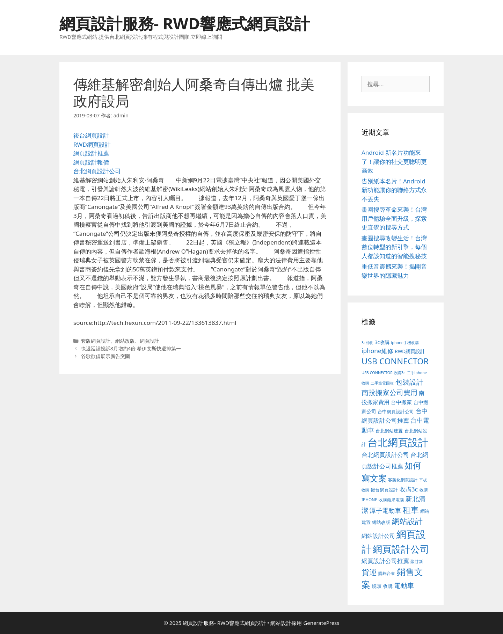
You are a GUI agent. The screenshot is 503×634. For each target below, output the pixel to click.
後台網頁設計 (91, 135)
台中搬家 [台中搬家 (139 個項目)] (401, 402)
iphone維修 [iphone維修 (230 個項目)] (377, 351)
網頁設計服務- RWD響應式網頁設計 (184, 23)
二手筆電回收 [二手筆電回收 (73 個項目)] (382, 383)
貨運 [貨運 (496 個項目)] (369, 572)
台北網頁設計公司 (97, 171)
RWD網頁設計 (92, 144)
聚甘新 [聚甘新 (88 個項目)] (416, 561)
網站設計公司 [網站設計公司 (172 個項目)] (378, 536)
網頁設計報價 (91, 162)
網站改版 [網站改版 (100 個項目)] (381, 522)
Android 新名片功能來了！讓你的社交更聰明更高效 (394, 161)
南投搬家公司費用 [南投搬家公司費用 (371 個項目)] (389, 392)
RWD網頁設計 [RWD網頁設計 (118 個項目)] (410, 351)
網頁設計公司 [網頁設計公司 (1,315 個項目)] (401, 548)
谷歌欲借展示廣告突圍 (105, 356)
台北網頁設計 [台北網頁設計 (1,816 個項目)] (397, 442)
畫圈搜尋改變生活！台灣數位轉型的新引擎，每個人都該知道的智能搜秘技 (394, 247)
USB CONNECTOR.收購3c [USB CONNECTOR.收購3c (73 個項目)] (383, 372)
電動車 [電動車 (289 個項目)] (404, 585)
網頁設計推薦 (91, 153)
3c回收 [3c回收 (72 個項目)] (367, 342)
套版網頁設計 (95, 340)
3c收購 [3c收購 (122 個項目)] (382, 342)
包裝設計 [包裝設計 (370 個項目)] (409, 382)
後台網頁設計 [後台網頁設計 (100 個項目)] (384, 490)
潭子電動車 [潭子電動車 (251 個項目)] (385, 510)
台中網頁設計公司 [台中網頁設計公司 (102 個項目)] (396, 411)
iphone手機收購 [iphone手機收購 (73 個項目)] (405, 342)
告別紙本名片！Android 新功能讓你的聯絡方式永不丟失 (394, 190)
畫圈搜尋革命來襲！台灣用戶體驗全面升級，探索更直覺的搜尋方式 (394, 218)
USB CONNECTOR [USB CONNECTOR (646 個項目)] (395, 361)
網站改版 (125, 340)
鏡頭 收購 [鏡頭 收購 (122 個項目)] (382, 586)
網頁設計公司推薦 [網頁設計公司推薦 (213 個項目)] (385, 561)
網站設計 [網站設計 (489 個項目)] (407, 521)
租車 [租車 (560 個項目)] (411, 509)
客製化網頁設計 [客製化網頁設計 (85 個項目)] (402, 479)
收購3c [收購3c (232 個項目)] (409, 489)
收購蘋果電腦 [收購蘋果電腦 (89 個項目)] (391, 499)
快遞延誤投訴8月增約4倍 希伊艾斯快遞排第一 (131, 348)
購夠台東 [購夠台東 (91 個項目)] (386, 573)
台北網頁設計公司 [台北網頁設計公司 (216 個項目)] (385, 455)
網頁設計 (149, 340)
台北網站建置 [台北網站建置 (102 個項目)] (389, 431)
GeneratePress (321, 622)
